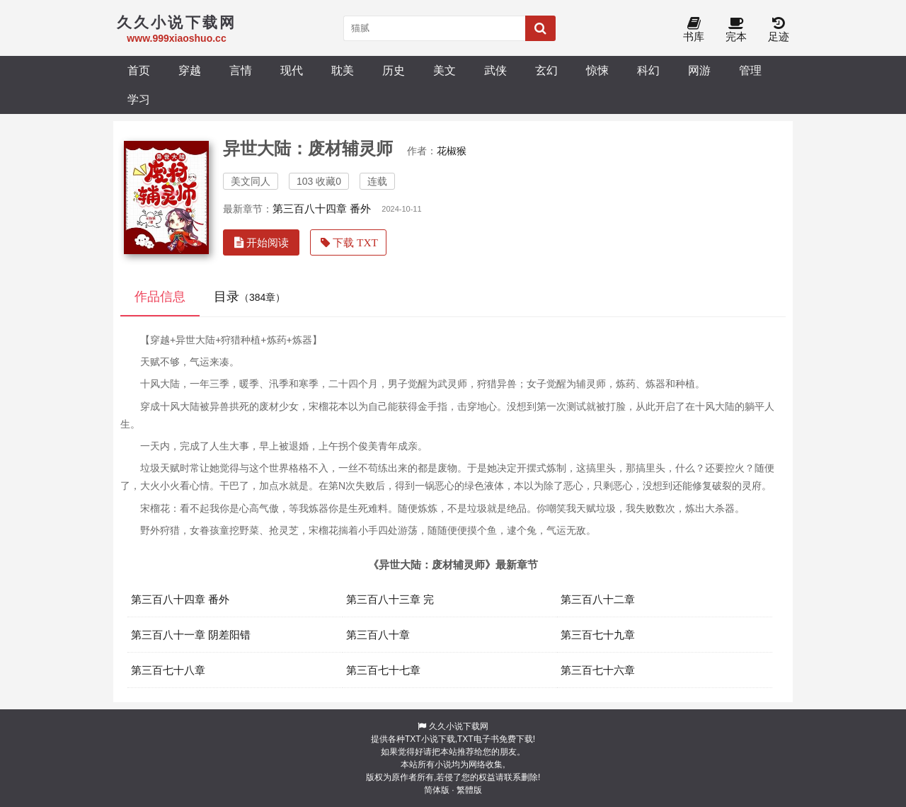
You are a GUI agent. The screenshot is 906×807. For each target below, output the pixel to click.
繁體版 (469, 790)
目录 (249, 297)
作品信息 (159, 297)
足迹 (778, 30)
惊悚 (597, 70)
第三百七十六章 (598, 670)
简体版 (436, 790)
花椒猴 (451, 150)
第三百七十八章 (168, 670)
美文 (444, 70)
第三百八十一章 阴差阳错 (191, 635)
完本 (736, 30)
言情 (240, 70)
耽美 (342, 70)
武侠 (495, 70)
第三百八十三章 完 (390, 599)
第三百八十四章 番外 (322, 208)
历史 (393, 70)
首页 (138, 70)
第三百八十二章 (598, 599)
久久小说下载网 (458, 726)
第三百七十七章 (383, 670)
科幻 (648, 70)
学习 (138, 99)
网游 (699, 70)
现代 (291, 70)
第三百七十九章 (598, 635)
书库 (693, 30)
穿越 (189, 70)
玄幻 (546, 70)
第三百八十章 (378, 635)
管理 (750, 70)
